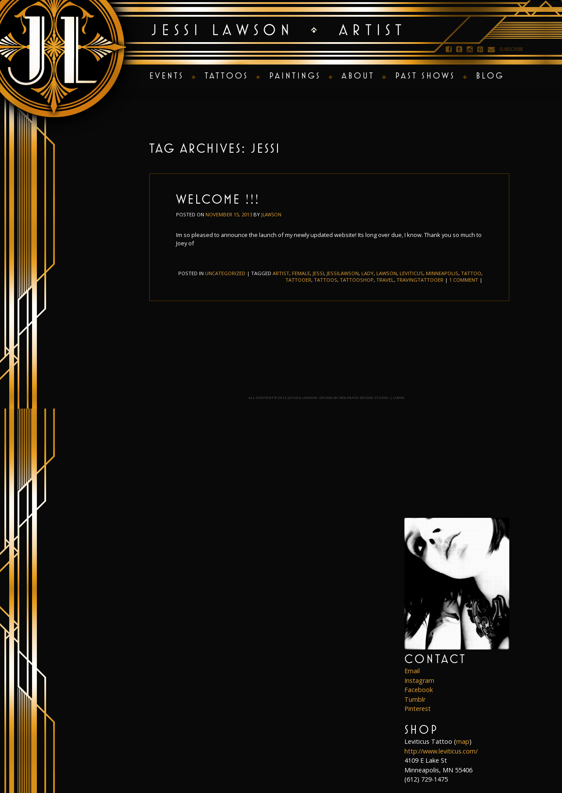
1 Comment (463, 279)
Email (412, 671)
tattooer (298, 279)
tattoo (471, 273)
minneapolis (442, 273)
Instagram (419, 680)
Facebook (418, 689)
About (358, 75)
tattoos (325, 279)
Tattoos (227, 75)
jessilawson (343, 273)
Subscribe (511, 49)
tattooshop (357, 279)
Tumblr (414, 699)
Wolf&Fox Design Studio (363, 397)
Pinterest (417, 708)
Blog (490, 75)
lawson (386, 273)
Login (398, 397)
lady (367, 273)
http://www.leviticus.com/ (441, 751)
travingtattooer (419, 279)
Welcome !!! (218, 199)
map (462, 741)
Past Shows (425, 75)
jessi (318, 273)
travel (385, 279)
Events (166, 75)
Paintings (295, 75)
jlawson (271, 215)
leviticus (411, 273)
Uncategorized (225, 273)
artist (281, 273)
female (301, 273)
